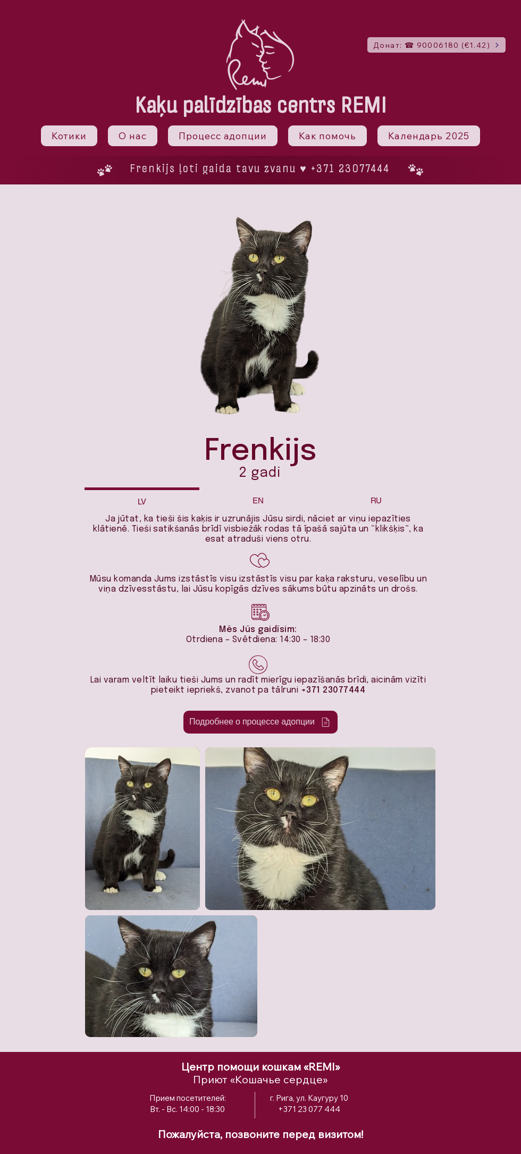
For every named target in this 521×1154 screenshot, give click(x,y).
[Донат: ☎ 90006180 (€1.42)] (436, 45)
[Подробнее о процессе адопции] (260, 722)
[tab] (142, 500)
